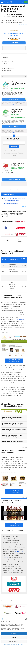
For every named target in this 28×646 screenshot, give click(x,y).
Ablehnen (14, 637)
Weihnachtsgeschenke (9, 68)
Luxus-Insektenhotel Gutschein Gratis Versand (17, 111)
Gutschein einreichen (25, 1)
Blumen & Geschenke (8, 61)
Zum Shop (14, 43)
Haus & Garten (7, 66)
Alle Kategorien (7, 70)
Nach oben (24, 248)
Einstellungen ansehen (14, 641)
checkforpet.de (19, 551)
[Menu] (1, 2)
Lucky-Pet (5, 557)
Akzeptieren (14, 633)
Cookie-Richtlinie (7, 644)
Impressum (22, 644)
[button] (26, 619)
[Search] (21, 2)
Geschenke (6, 65)
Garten (5, 63)
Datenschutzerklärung (15, 644)
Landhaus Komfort (19, 319)
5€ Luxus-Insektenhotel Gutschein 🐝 (18, 164)
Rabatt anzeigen (14, 126)
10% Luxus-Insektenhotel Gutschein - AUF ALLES (18, 83)
